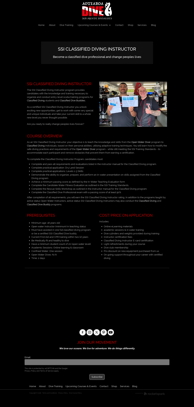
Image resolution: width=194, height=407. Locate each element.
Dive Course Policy (75, 393)
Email (27, 357)
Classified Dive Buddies (72, 100)
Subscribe (97, 376)
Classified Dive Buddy (38, 204)
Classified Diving (36, 100)
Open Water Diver (141, 142)
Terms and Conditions (49, 393)
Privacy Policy (30, 371)
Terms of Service (47, 371)
